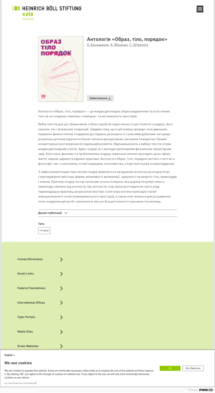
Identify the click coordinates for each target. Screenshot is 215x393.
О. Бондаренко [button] (98, 45)
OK (170, 368)
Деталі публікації (50, 213)
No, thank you (193, 368)
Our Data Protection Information (19, 383)
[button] (100, 98)
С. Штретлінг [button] (139, 45)
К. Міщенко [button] (119, 45)
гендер (44, 230)
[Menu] (200, 9)
